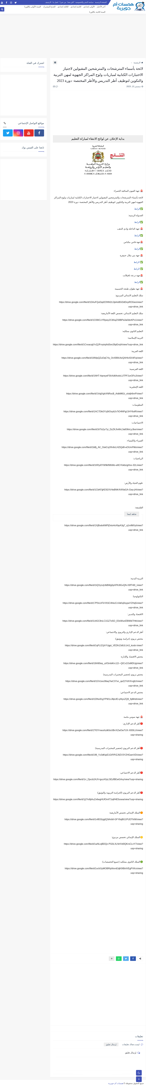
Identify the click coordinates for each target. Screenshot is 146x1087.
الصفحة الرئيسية (101, 2)
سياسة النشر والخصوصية (84, 2)
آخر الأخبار (101, 7)
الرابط (137, 209)
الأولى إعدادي (89, 7)
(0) (55, 86)
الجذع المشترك (49, 7)
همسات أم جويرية (115, 1083)
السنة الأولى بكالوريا (32, 7)
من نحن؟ (63, 2)
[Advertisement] (73, 36)
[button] (133, 958)
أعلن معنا (70, 2)
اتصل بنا (55, 2)
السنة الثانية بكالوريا (97, 12)
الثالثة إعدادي (63, 7)
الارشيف (48, 2)
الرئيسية (138, 62)
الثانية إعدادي (76, 7)
